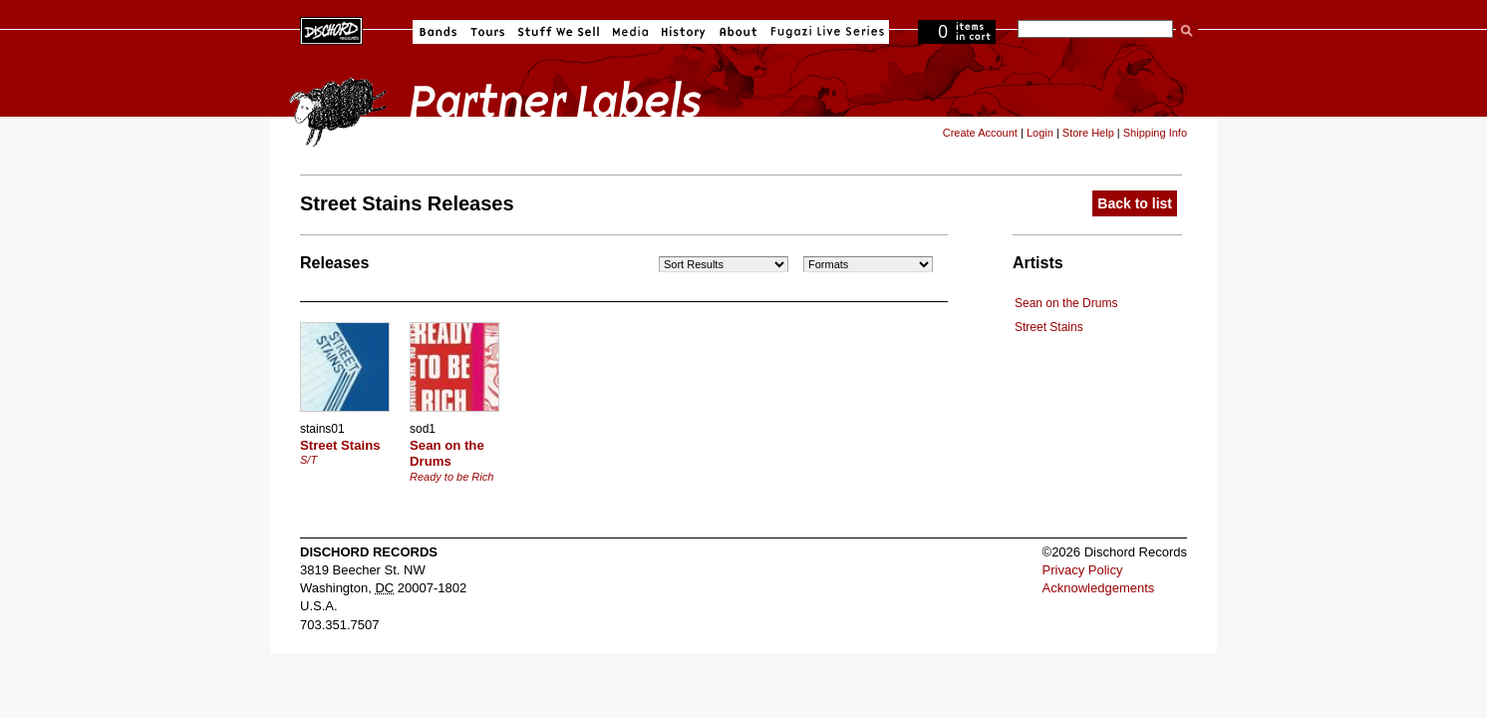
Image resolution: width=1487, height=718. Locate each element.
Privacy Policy (1082, 569)
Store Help (1088, 133)
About (738, 32)
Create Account (980, 133)
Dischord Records (331, 29)
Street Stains (1049, 327)
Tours (487, 32)
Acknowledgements (1098, 587)
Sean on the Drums (1066, 303)
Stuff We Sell (558, 32)
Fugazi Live (825, 32)
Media (630, 32)
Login (1040, 133)
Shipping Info (1155, 133)
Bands (438, 32)
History (684, 32)
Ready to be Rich (451, 477)
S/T (308, 460)
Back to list (1134, 203)
